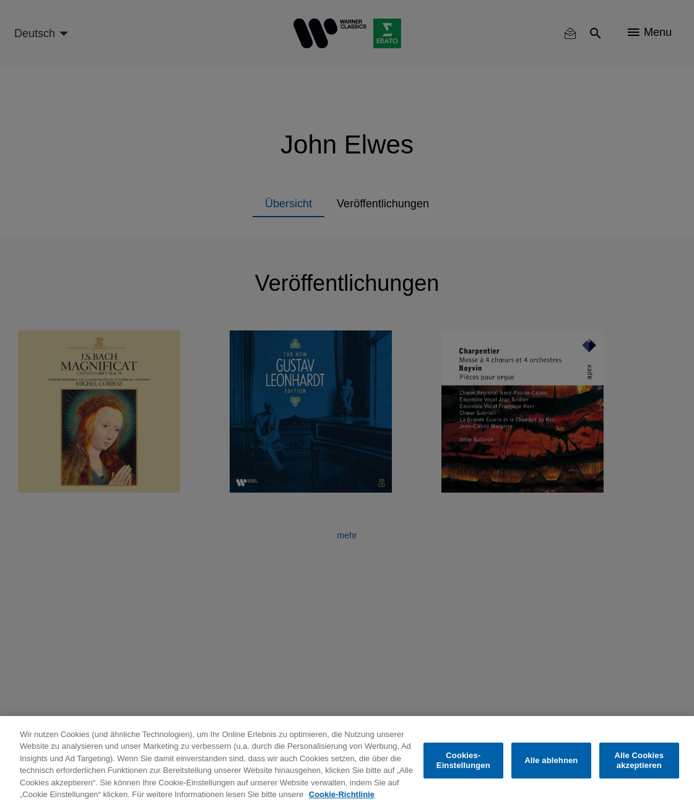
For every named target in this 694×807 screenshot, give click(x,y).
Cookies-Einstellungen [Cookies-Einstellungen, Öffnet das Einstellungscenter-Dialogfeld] (463, 760)
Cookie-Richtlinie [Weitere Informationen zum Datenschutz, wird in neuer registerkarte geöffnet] (342, 794)
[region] (347, 761)
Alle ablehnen (551, 760)
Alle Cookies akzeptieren (639, 760)
